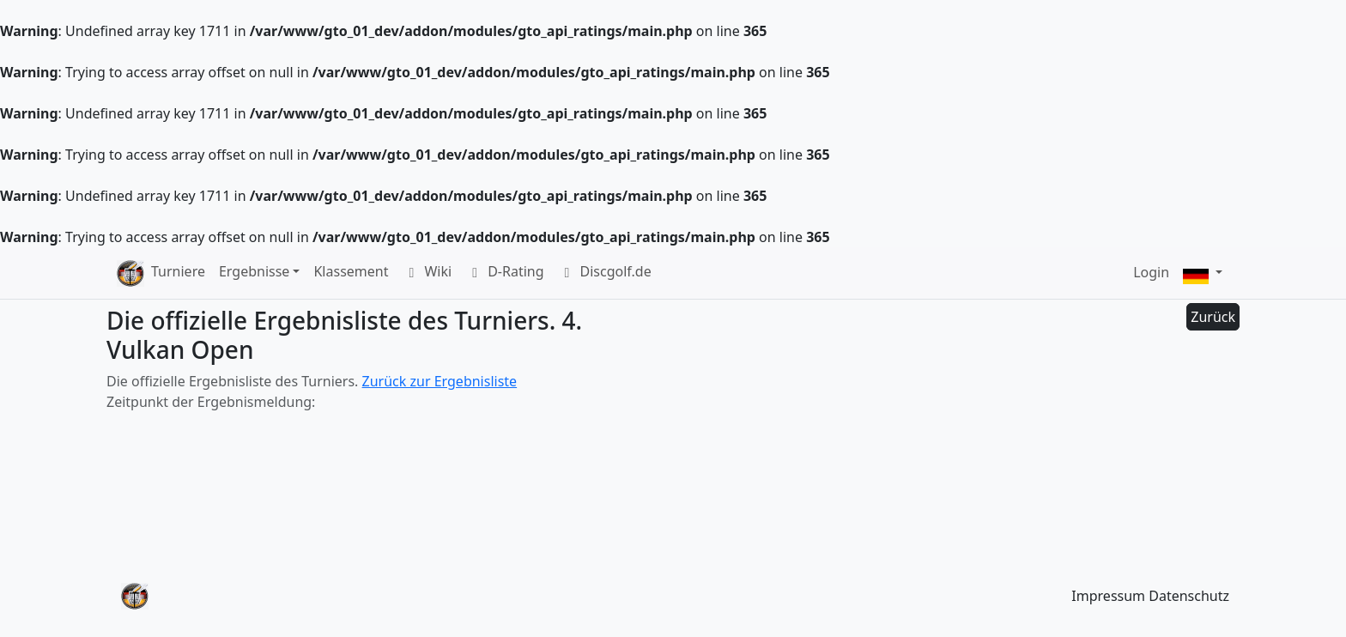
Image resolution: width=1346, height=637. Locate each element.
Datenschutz (1189, 595)
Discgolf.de (605, 273)
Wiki (427, 273)
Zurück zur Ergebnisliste (440, 381)
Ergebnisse (254, 271)
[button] (1202, 273)
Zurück (1213, 316)
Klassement (350, 271)
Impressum (1108, 595)
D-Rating (504, 273)
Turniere (178, 271)
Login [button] (1151, 272)
